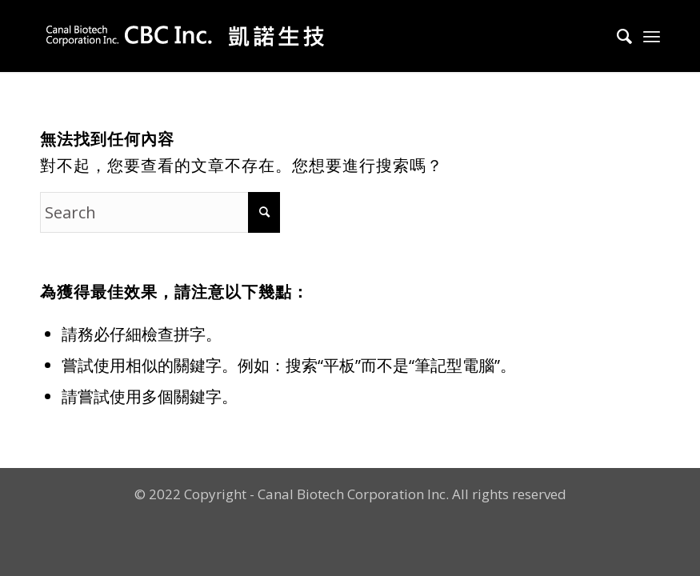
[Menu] (651, 36)
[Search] (616, 36)
